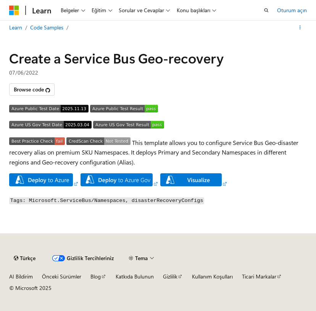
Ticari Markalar (259, 276)
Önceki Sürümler (61, 276)
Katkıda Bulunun (135, 276)
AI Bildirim (21, 276)
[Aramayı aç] (266, 10)
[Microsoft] (14, 10)
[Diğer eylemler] (300, 27)
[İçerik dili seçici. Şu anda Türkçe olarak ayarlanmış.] (24, 258)
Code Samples (46, 27)
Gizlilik (170, 276)
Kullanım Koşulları (212, 276)
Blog (95, 276)
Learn (15, 27)
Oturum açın (292, 10)
